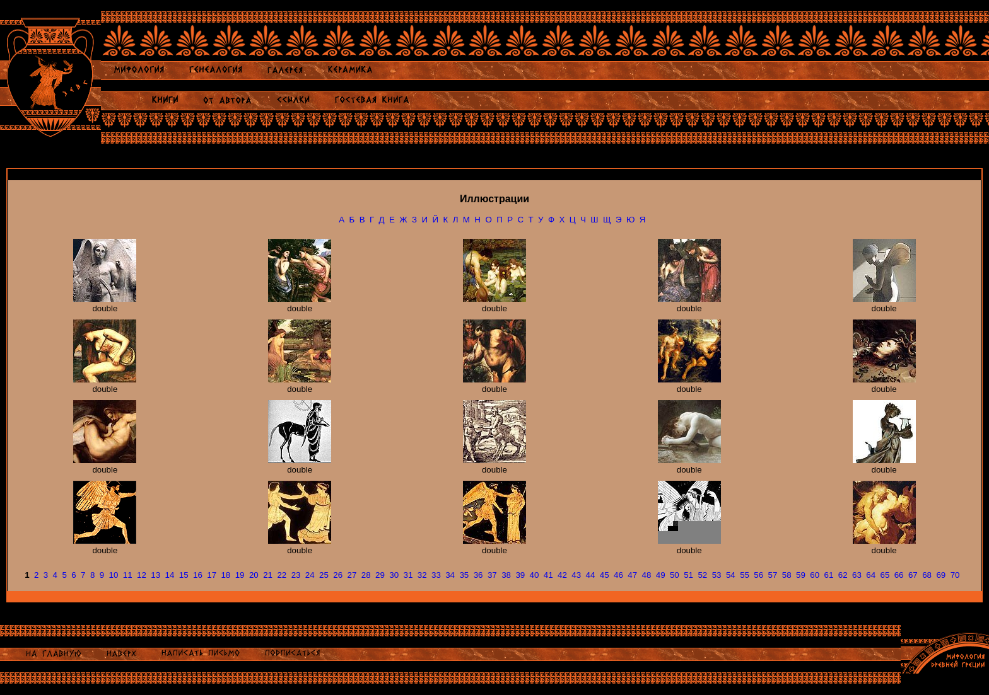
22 (281, 575)
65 (884, 575)
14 (170, 575)
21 (267, 575)
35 (464, 575)
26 (337, 575)
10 (114, 575)
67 (913, 575)
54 (730, 575)
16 (197, 575)
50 (674, 575)
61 (829, 575)
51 (688, 575)
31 (408, 575)
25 (324, 575)
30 (394, 575)
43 (576, 575)
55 (744, 575)
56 (758, 575)
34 (450, 575)
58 (787, 575)
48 (646, 575)
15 (184, 575)
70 (955, 575)
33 (436, 575)
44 (590, 575)
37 (492, 575)
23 (296, 575)
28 (366, 575)
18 (225, 575)
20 (254, 575)
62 (843, 575)
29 (380, 575)
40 (534, 575)
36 (478, 575)
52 (702, 575)
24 (310, 575)
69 (940, 575)
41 (548, 575)
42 (562, 575)
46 (618, 575)
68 (927, 575)
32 (422, 575)
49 (660, 575)
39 (520, 575)
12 (141, 575)
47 (632, 575)
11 (127, 575)
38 (506, 575)
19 (240, 575)
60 (814, 575)
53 (717, 575)
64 (870, 575)
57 (773, 575)
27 (352, 575)
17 (211, 575)
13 (155, 575)
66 (899, 575)
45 (604, 575)
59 (800, 575)
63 (857, 575)
